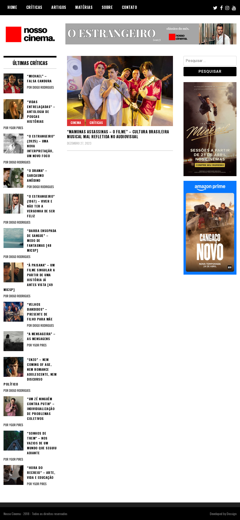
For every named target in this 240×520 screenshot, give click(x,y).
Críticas (34, 7)
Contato (129, 7)
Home (12, 7)
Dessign (231, 513)
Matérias (84, 7)
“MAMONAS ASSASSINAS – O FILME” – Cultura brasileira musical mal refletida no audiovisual (118, 134)
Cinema (76, 122)
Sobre (107, 7)
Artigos (58, 7)
